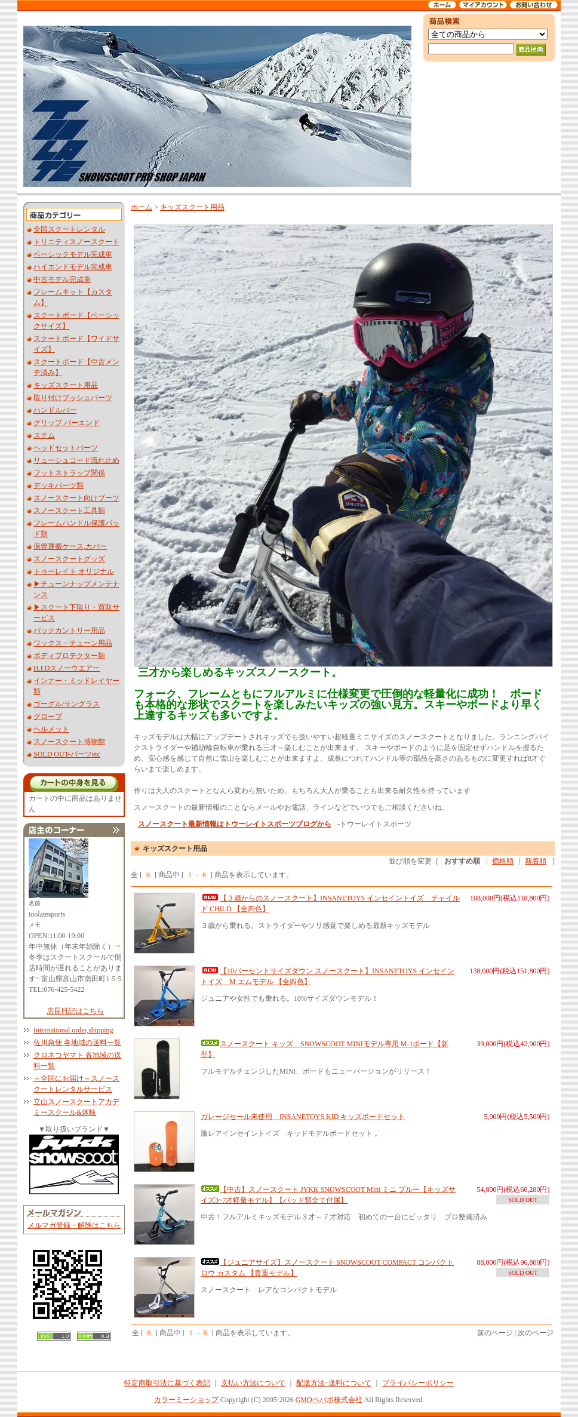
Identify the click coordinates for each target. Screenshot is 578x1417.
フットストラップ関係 (69, 473)
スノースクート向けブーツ (76, 498)
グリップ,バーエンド (66, 423)
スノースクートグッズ (69, 559)
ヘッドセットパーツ (65, 448)
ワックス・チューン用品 (72, 643)
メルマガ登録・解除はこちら (74, 1225)
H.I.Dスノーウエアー (66, 668)
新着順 (535, 861)
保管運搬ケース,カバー (70, 546)
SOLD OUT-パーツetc (66, 754)
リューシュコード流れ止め (76, 460)
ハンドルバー (54, 410)
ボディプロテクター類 (69, 655)
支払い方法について (253, 1383)
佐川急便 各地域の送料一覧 (77, 1042)
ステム (44, 435)
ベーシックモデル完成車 (72, 254)
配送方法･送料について (333, 1383)
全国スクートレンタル (69, 229)
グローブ (47, 716)
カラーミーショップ (186, 1400)
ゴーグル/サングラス (66, 704)
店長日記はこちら (75, 1011)
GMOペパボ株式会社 (329, 1400)
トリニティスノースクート (76, 242)
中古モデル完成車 (62, 279)
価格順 (503, 861)
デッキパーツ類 (58, 485)
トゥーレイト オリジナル (73, 571)
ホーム (141, 207)
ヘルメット (51, 729)
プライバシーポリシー (418, 1383)
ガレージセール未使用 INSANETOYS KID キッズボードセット (303, 1116)
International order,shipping (73, 1030)
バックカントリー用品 (69, 630)
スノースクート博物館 (69, 741)
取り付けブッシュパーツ (72, 398)
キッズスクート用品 (65, 385)
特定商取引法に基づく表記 (167, 1383)
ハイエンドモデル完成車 (72, 267)
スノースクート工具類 (69, 510)
